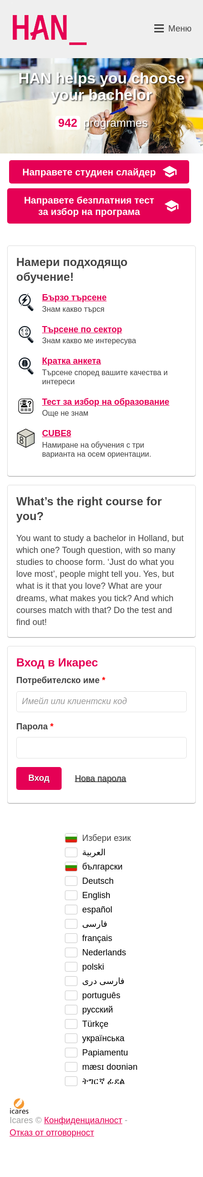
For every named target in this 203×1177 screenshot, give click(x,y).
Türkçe (95, 1024)
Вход (39, 778)
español (97, 909)
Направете (89, 172)
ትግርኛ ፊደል (103, 1081)
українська (103, 1038)
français (97, 938)
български (102, 866)
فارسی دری (103, 981)
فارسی (94, 924)
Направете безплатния (89, 206)
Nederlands (104, 952)
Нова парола (100, 778)
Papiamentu (105, 1052)
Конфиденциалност (83, 1120)
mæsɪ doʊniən (110, 1067)
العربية (94, 852)
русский (97, 1009)
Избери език (106, 838)
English (96, 895)
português (101, 995)
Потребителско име (57, 680)
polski (93, 967)
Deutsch (98, 881)
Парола (32, 726)
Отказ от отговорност (52, 1132)
